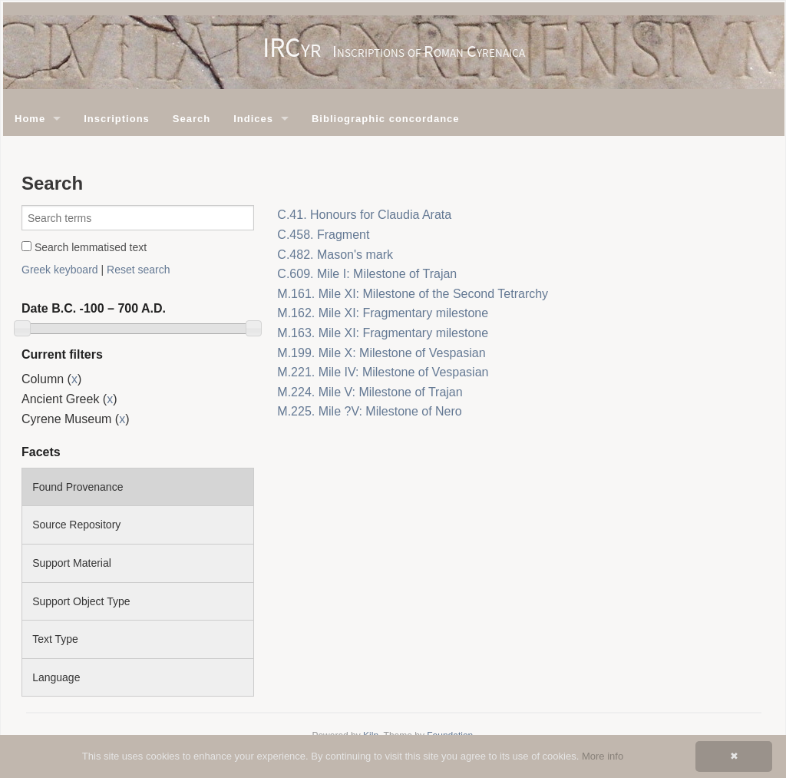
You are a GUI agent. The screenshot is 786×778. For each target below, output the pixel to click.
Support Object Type (81, 601)
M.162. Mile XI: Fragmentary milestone (382, 312)
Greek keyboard (59, 269)
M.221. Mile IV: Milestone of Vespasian (382, 372)
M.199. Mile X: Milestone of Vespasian (381, 352)
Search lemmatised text (84, 247)
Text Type (55, 639)
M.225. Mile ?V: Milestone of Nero (369, 411)
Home (30, 118)
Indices (253, 118)
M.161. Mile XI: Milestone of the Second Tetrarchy (412, 293)
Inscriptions (117, 118)
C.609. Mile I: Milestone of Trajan (367, 273)
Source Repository (76, 524)
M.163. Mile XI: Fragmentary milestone (382, 332)
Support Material (71, 563)
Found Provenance (77, 487)
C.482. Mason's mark (335, 254)
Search (191, 118)
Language (56, 677)
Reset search (138, 269)
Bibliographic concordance (386, 118)
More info (602, 756)
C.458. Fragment (323, 234)
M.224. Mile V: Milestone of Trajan (369, 392)
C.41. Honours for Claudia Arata (364, 214)
